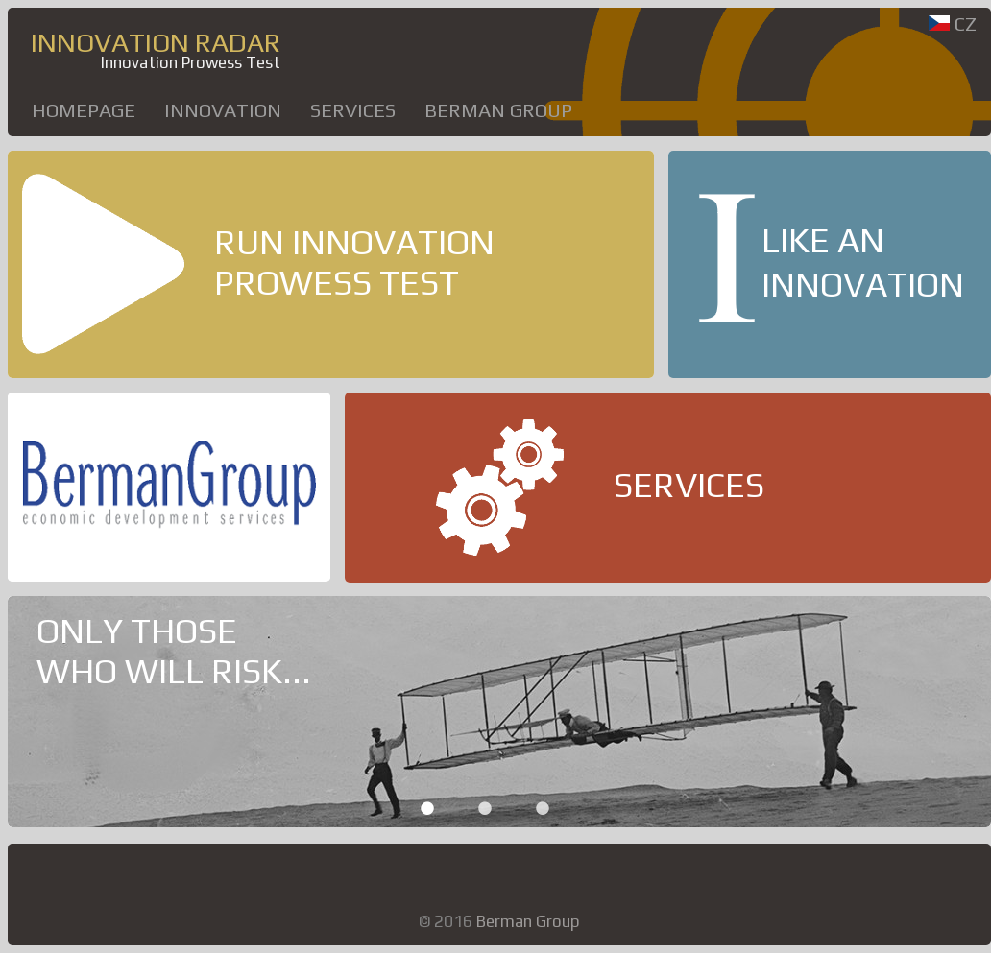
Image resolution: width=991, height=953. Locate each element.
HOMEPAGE (83, 110)
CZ (953, 23)
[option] (499, 711)
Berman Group (498, 110)
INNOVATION (222, 110)
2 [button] (485, 808)
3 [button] (542, 808)
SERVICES (353, 110)
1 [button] (427, 808)
